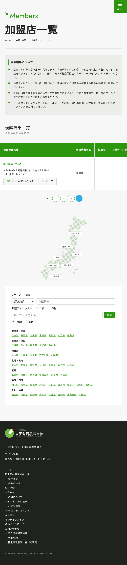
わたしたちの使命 (17, 501)
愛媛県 (34, 40)
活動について (15, 497)
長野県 (42, 345)
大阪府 (33, 374)
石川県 (42, 364)
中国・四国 (21, 40)
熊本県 (42, 394)
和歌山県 (44, 374)
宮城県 (42, 335)
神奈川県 (44, 355)
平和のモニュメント (19, 510)
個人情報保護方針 (17, 533)
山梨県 (54, 355)
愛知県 (33, 364)
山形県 (61, 335)
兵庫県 (63, 374)
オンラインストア (14, 519)
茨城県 (15, 345)
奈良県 (54, 374)
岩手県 (33, 335)
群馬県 (33, 345)
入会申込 (10, 515)
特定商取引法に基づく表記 (22, 542)
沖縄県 (82, 394)
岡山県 (15, 384)
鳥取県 (24, 384)
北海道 (15, 335)
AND (19, 322)
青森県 (24, 335)
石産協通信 (14, 506)
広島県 (42, 384)
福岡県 (15, 394)
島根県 (33, 384)
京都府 (24, 374)
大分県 (52, 394)
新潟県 (52, 345)
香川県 (61, 384)
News (11, 492)
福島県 (70, 335)
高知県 (89, 384)
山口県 (52, 384)
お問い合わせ (12, 528)
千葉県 (24, 355)
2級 (54, 308)
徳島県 (70, 384)
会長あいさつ (15, 483)
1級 (42, 308)
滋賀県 (15, 374)
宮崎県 (61, 394)
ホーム (8, 40)
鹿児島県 (72, 394)
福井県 (61, 364)
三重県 (70, 364)
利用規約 (13, 537)
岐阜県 (52, 364)
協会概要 (13, 478)
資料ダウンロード (14, 524)
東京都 (33, 355)
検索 (110, 315)
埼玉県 (15, 355)
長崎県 (33, 394)
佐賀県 (24, 394)
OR (31, 322)
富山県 (15, 364)
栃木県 (24, 345)
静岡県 (24, 364)
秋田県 (52, 335)
